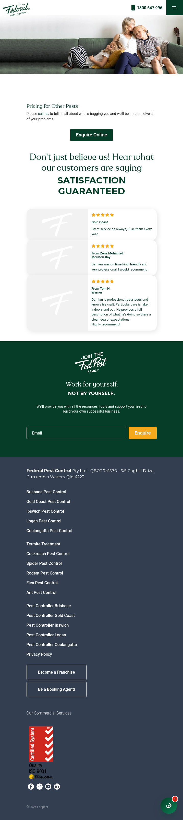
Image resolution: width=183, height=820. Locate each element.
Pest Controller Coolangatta (52, 644)
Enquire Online (91, 135)
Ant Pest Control (41, 592)
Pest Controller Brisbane (49, 605)
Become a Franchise (56, 672)
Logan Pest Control (44, 521)
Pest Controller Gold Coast (51, 615)
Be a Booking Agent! (56, 689)
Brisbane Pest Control (46, 491)
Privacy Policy (39, 654)
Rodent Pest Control (45, 573)
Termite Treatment (43, 544)
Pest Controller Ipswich (48, 625)
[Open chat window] (169, 806)
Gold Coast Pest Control (48, 501)
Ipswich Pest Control (45, 511)
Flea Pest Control (42, 582)
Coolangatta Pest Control (49, 530)
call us (43, 114)
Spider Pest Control (44, 563)
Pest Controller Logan (46, 634)
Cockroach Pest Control (48, 553)
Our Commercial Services (49, 713)
